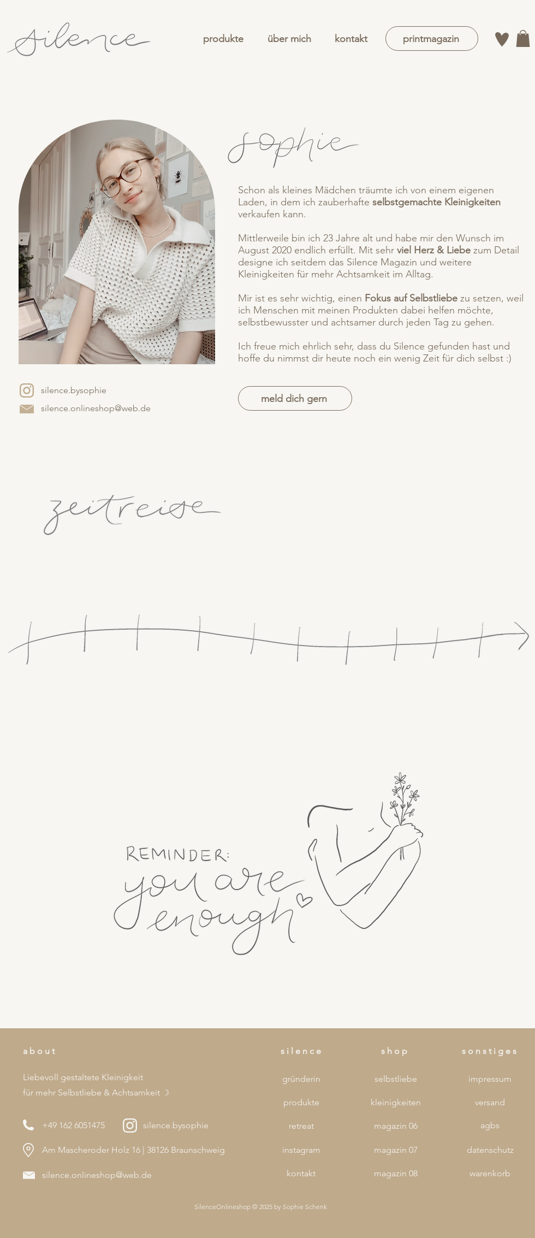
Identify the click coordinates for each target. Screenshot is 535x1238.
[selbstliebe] (395, 1079)
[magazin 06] (395, 1126)
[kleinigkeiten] (395, 1102)
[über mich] (289, 39)
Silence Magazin (382, 262)
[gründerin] (301, 1079)
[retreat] (301, 1126)
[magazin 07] (395, 1150)
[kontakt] (351, 39)
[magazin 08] (395, 1173)
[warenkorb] (490, 1173)
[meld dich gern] (295, 398)
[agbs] (490, 1125)
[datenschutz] (490, 1150)
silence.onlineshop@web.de (97, 1175)
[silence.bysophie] (73, 390)
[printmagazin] (431, 38)
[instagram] (301, 1150)
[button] (523, 38)
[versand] (490, 1102)
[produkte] (223, 39)
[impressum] (490, 1079)
